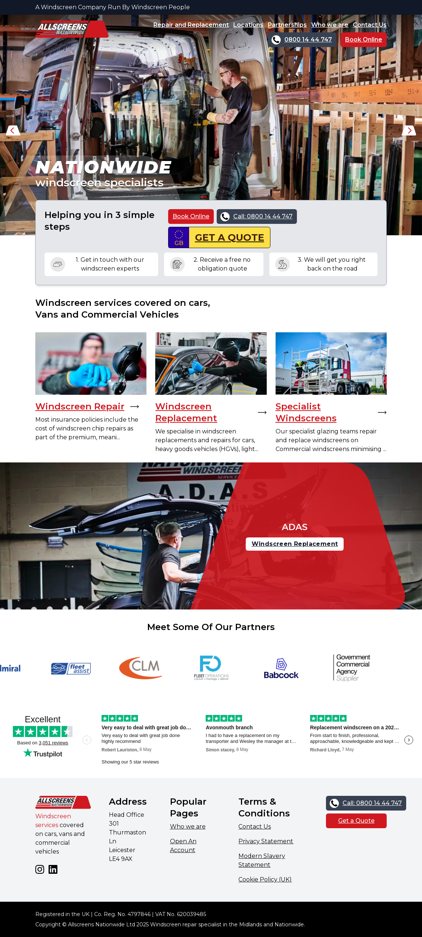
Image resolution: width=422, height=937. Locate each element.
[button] (13, 132)
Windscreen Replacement (295, 543)
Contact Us (370, 24)
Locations (248, 24)
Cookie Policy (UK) (265, 879)
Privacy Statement (265, 841)
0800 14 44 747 (308, 39)
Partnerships (287, 24)
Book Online (363, 39)
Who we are (329, 24)
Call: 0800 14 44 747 (262, 216)
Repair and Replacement (191, 24)
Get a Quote (356, 820)
